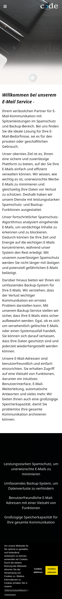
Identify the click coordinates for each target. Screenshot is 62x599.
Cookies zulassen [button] (51, 570)
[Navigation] (5, 6)
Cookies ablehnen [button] (38, 570)
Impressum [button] (10, 594)
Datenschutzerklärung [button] (16, 590)
